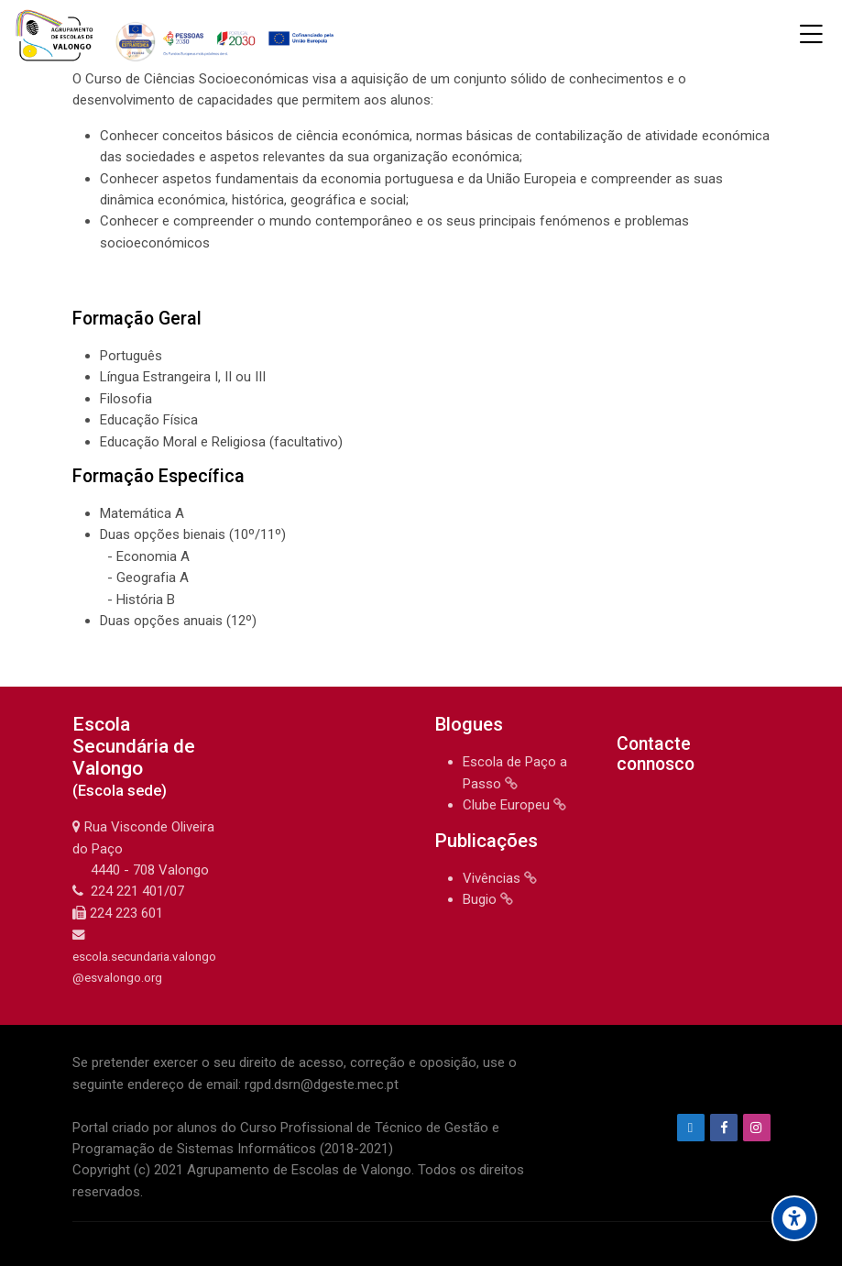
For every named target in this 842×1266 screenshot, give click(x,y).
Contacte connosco (655, 754)
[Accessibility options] (794, 1218)
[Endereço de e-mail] (691, 1127)
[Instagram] (757, 1127)
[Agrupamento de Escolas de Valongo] (177, 34)
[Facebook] (724, 1127)
